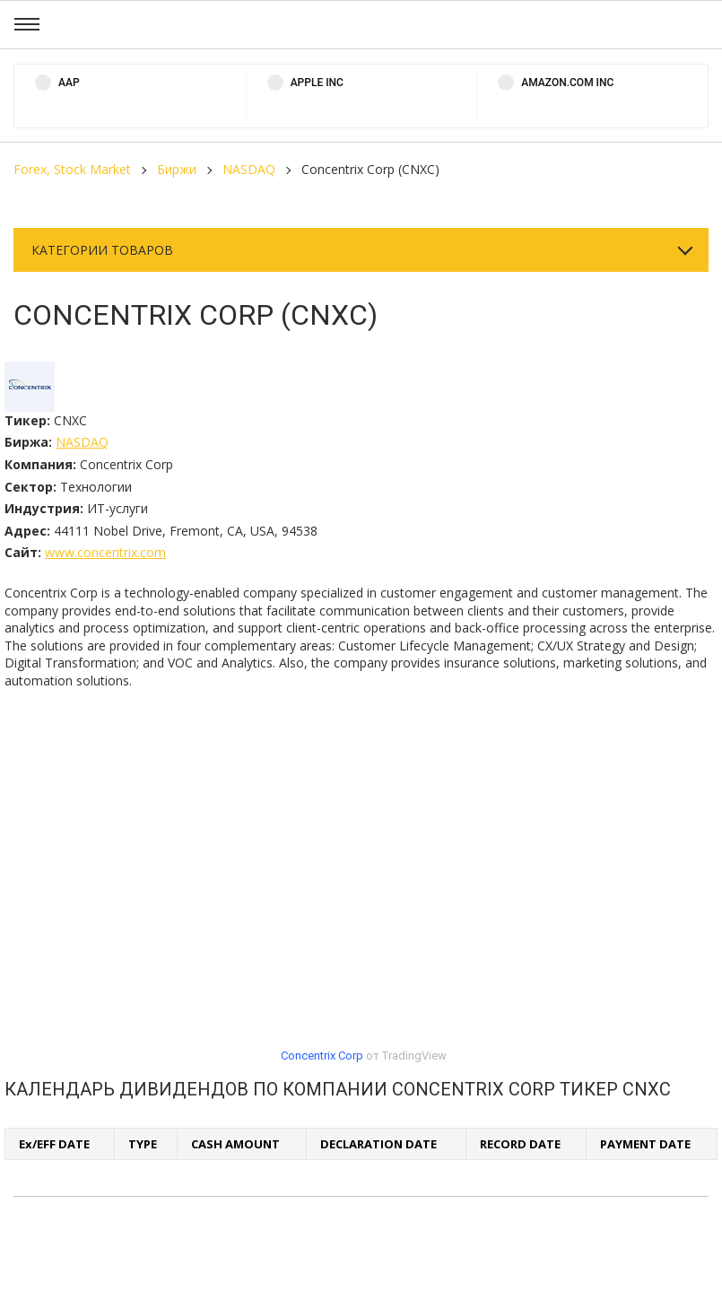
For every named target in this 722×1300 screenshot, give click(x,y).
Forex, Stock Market (72, 169)
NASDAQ (248, 169)
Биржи (176, 169)
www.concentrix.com (105, 552)
